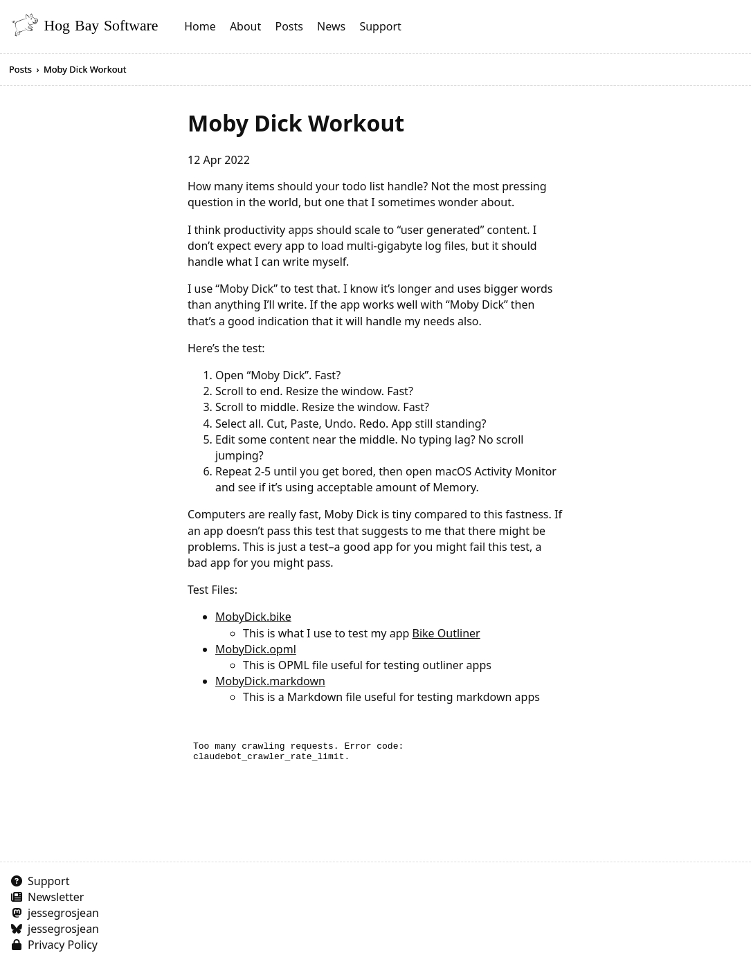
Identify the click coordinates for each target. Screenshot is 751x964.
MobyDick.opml (255, 649)
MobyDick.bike (253, 616)
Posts (288, 26)
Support (380, 26)
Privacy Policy (63, 944)
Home (200, 26)
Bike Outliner (446, 633)
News (331, 26)
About (245, 26)
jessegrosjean (63, 912)
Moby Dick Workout (85, 69)
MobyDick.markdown (270, 681)
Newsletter (56, 896)
